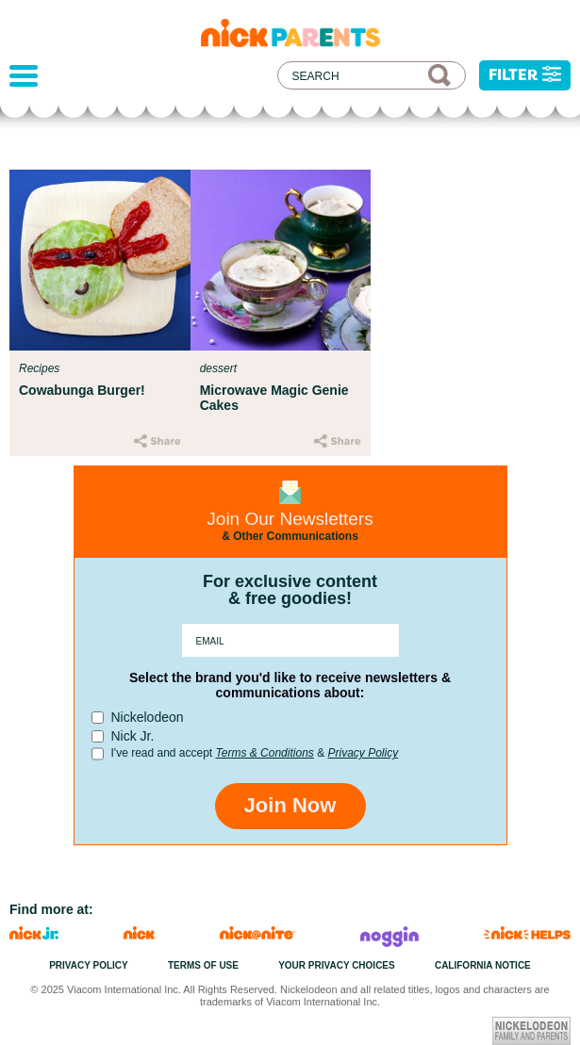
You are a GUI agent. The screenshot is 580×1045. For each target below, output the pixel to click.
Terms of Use (203, 965)
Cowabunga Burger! (82, 390)
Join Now (290, 805)
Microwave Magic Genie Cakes (274, 398)
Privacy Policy (362, 752)
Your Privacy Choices (336, 965)
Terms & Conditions (265, 752)
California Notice (483, 965)
